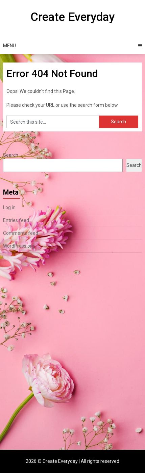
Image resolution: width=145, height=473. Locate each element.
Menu (9, 45)
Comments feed (20, 233)
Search (10, 155)
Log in (9, 207)
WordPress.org (18, 246)
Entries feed (16, 220)
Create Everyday (72, 17)
